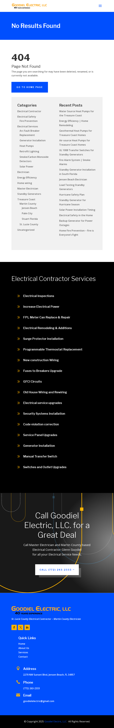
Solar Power (26, 166)
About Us (23, 648)
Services (23, 652)
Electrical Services (27, 126)
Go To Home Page (29, 87)
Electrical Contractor (29, 111)
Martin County (28, 203)
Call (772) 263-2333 (56, 569)
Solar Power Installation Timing (77, 209)
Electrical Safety (26, 116)
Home (21, 643)
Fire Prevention (29, 121)
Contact (23, 656)
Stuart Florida (30, 218)
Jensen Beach (29, 208)
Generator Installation (33, 140)
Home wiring (24, 183)
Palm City (27, 213)
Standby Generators (29, 194)
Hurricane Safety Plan (71, 194)
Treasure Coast (26, 199)
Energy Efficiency (27, 177)
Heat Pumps (27, 146)
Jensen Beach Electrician (73, 179)
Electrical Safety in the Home (76, 215)
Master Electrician (27, 188)
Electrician (23, 172)
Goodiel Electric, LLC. (55, 721)
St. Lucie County (29, 224)
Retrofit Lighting (29, 151)
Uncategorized (25, 229)
